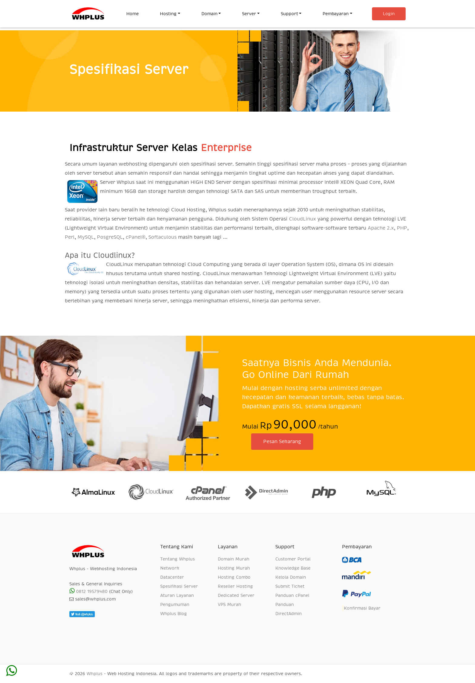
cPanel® (135, 237)
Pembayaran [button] (336, 14)
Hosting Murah (234, 568)
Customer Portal (293, 559)
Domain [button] (209, 14)
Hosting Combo (234, 577)
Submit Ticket (289, 586)
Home (137, 13)
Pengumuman (174, 604)
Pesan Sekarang (282, 441)
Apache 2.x (381, 228)
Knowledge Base (293, 568)
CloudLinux (302, 219)
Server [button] (249, 14)
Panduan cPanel (292, 595)
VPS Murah (229, 604)
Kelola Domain (290, 577)
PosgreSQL (110, 237)
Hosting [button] (168, 14)
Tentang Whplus (177, 559)
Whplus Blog (173, 613)
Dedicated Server (236, 595)
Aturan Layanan (177, 595)
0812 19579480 (88, 591)
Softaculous (162, 237)
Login (389, 14)
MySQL (86, 237)
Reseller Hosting (235, 586)
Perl (70, 237)
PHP (402, 228)
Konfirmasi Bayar (361, 608)
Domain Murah (233, 559)
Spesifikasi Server (179, 586)
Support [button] (289, 14)
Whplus (94, 673)
